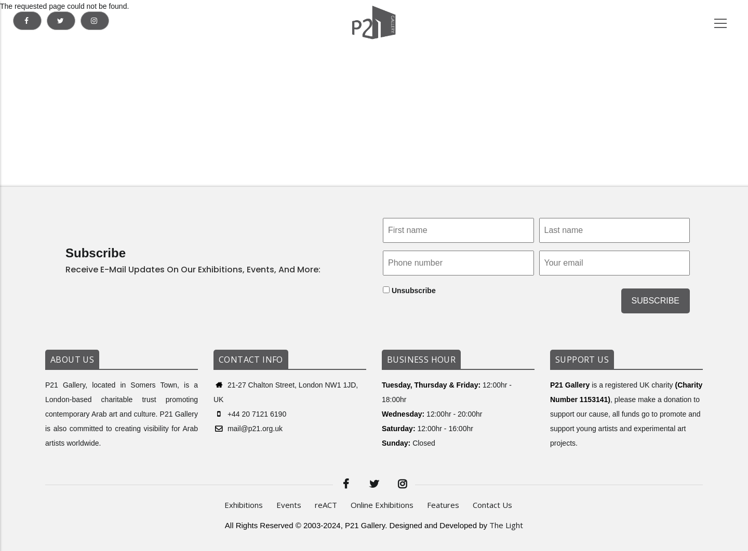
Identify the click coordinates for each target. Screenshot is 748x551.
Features (443, 505)
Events (288, 505)
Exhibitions (243, 505)
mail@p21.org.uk (248, 428)
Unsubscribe (409, 290)
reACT (326, 505)
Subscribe (95, 253)
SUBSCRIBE (655, 300)
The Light (506, 525)
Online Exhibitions (382, 505)
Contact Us (492, 505)
